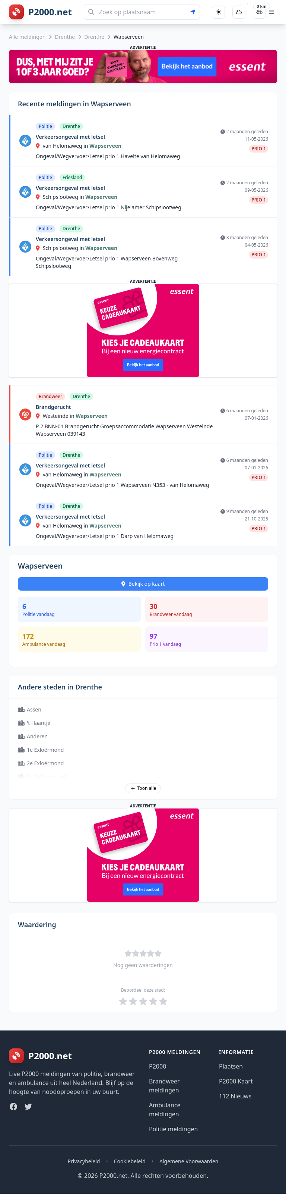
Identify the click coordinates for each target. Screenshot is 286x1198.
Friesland (72, 177)
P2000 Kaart (236, 1081)
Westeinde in (56, 415)
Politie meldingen (173, 1129)
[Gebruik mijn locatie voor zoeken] (195, 12)
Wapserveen (105, 145)
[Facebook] (13, 1106)
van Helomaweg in (62, 145)
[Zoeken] (142, 12)
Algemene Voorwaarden (188, 1161)
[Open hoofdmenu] (271, 12)
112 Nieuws (235, 1096)
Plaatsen (231, 1066)
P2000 (157, 1066)
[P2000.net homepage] (40, 11)
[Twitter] (28, 1106)
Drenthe (65, 36)
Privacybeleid (84, 1161)
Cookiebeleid (130, 1161)
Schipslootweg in (60, 196)
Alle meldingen (27, 36)
